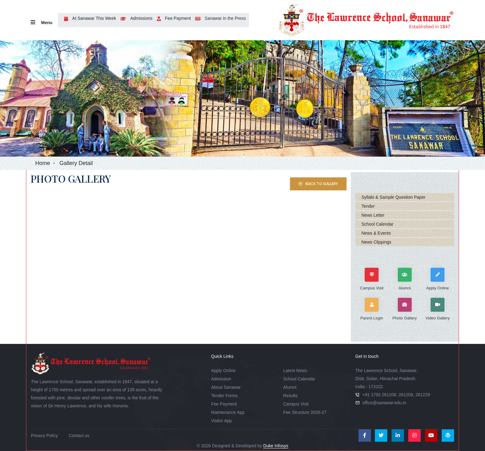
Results (290, 395)
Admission (221, 378)
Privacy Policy (44, 435)
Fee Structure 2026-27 (305, 412)
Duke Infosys (275, 445)
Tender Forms (224, 395)
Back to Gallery (326, 183)
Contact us (79, 435)
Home (42, 163)
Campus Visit (296, 403)
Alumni (290, 387)
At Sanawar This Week (88, 18)
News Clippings (376, 242)
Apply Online (223, 370)
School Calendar (378, 224)
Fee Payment (172, 18)
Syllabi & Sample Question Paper (394, 197)
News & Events (376, 233)
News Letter (373, 215)
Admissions (134, 18)
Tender (368, 206)
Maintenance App (228, 412)
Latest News (295, 370)
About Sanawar (226, 387)
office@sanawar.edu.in (384, 402)
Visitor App (221, 420)
